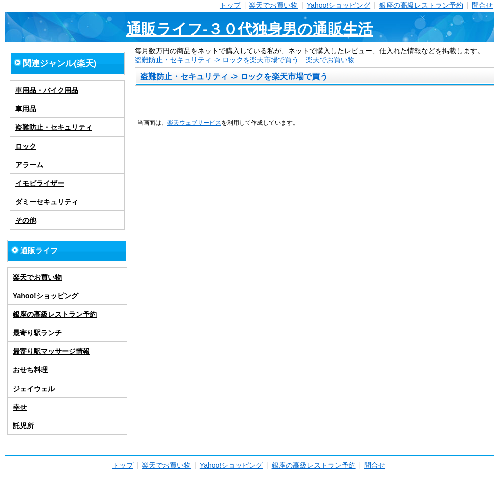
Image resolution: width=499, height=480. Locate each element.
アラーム (29, 165)
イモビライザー (39, 183)
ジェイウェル (34, 389)
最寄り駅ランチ (37, 333)
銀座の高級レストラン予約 (421, 5)
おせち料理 (30, 370)
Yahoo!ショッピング (338, 5)
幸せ (20, 407)
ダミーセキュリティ (46, 202)
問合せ (482, 5)
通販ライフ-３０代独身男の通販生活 (249, 29)
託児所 (23, 426)
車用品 (25, 109)
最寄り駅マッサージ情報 (51, 351)
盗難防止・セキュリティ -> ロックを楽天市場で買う (217, 60)
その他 (25, 220)
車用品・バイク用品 (46, 90)
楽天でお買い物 (273, 5)
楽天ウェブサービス (194, 122)
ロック (25, 146)
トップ (230, 5)
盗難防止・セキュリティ (53, 127)
